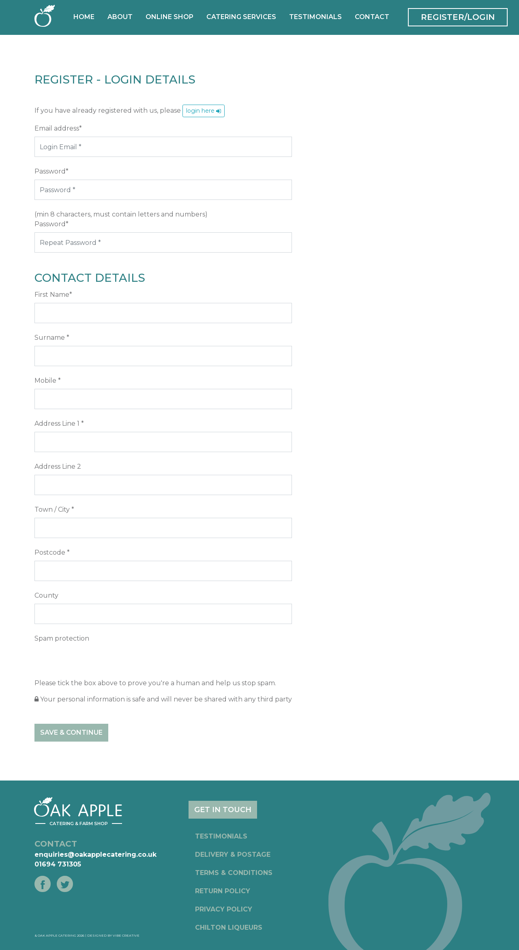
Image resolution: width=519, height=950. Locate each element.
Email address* (58, 128)
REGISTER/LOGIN (458, 17)
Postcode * (52, 552)
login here (203, 110)
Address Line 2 (57, 466)
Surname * (51, 337)
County (46, 595)
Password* (51, 171)
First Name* (53, 294)
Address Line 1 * (59, 423)
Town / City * (54, 509)
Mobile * (47, 380)
